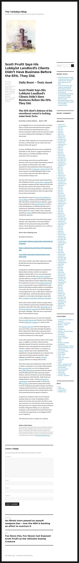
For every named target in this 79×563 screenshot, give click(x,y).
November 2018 (62, 259)
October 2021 (61, 201)
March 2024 (61, 154)
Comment (8, 456)
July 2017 (60, 285)
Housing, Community (63, 342)
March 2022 (61, 193)
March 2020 (61, 233)
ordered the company (42, 276)
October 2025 (61, 124)
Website (7, 495)
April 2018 (60, 270)
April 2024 (60, 152)
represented (26, 383)
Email (7, 488)
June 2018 (60, 267)
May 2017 (60, 288)
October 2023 (61, 162)
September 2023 (62, 164)
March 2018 (61, 272)
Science (60, 362)
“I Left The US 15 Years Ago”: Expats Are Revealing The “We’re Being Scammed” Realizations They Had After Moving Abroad (65, 89)
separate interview (27, 326)
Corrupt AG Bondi (62, 105)
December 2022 (62, 178)
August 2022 (61, 185)
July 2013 (60, 307)
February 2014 (61, 305)
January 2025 (61, 137)
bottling (31, 370)
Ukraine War (61, 372)
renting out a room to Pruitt (41, 169)
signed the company (31, 322)
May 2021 (60, 210)
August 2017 (61, 284)
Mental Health (61, 354)
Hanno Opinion (62, 336)
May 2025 (60, 131)
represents (25, 368)
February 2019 (61, 254)
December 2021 (62, 198)
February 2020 (62, 234)
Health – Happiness (63, 338)
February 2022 (62, 195)
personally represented (28, 320)
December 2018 (62, 257)
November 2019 (62, 239)
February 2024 (62, 155)
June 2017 (60, 287)
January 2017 (61, 295)
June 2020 (60, 228)
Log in (59, 387)
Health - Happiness (10, 91)
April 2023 (60, 172)
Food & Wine (61, 333)
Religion (60, 360)
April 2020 (60, 231)
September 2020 (62, 223)
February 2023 (62, 175)
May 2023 (60, 170)
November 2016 (62, 298)
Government (61, 334)
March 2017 (61, 292)
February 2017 (61, 293)
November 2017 (62, 279)
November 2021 (62, 200)
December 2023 (62, 159)
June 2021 (60, 208)
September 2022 (62, 183)
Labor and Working (10, 92)
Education (60, 328)
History (60, 339)
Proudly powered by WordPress (24, 555)
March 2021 (61, 213)
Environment (12, 89)
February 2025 (61, 136)
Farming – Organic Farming (65, 331)
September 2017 (62, 282)
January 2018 (61, 275)
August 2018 (61, 264)
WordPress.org (62, 391)
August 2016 (61, 303)
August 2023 (61, 165)
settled (29, 213)
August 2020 (61, 224)
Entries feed (61, 388)
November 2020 (62, 220)
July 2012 (60, 308)
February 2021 (61, 215)
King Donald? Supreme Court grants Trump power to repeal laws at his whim (66, 102)
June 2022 (60, 188)
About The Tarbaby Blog (64, 323)
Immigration (61, 344)
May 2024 (60, 151)
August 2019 (61, 244)
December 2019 (62, 238)
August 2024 (61, 146)
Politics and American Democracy (8, 96)
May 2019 (60, 249)
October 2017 (61, 280)
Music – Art (61, 356)
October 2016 (61, 300)
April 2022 (60, 192)
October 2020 (61, 221)
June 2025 (60, 129)
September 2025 (62, 126)
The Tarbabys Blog (16, 11)
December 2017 (62, 277)
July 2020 (60, 226)
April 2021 (60, 211)
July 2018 (60, 265)
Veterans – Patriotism (63, 375)
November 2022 (62, 180)
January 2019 (61, 256)
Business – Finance (63, 324)
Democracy (61, 326)
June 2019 (60, 247)
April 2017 (60, 290)
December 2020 (62, 218)
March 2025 (61, 134)
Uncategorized (62, 374)
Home (59, 341)
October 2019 (61, 241)
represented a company (42, 182)
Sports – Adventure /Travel (65, 364)
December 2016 (62, 297)
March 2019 (61, 252)
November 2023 (62, 160)
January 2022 (61, 197)
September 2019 (62, 242)
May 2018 (60, 269)
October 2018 (61, 261)
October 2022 (61, 182)
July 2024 (60, 147)
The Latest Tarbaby (63, 369)
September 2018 (62, 262)
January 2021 (61, 216)
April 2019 (60, 251)
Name (7, 480)
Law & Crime (61, 352)
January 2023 (61, 177)
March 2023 (61, 174)
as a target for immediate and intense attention (36, 298)
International (61, 349)
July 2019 (60, 246)
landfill (23, 370)
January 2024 (61, 157)
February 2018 (61, 274)
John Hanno (8, 81)
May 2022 (60, 190)
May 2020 (60, 229)
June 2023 (60, 169)
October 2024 (61, 142)
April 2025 (60, 132)
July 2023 (60, 167)
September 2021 (62, 203)
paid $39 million (40, 204)
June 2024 (60, 149)
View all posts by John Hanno (42, 435)
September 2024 (62, 144)
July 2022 (60, 187)
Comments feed (62, 390)
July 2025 (60, 128)
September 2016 (62, 302)
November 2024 (62, 141)
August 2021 (61, 205)
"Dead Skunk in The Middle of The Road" (10, 88)
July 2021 (60, 206)
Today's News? (62, 370)
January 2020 (61, 236)
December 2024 (62, 139)
